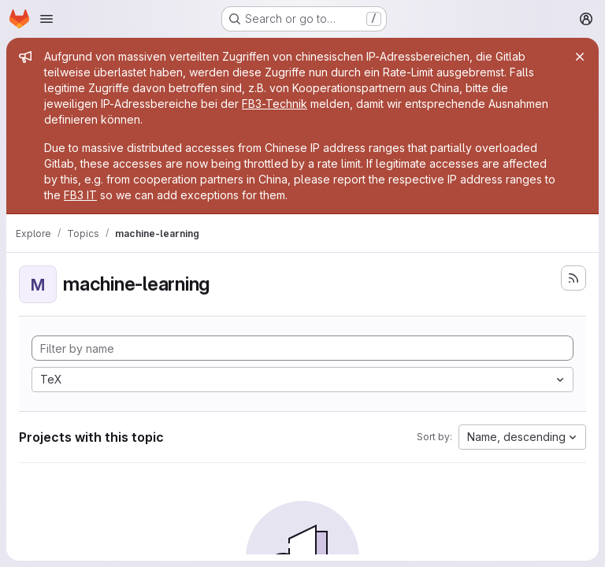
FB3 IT (80, 195)
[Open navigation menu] (46, 19)
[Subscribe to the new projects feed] (573, 278)
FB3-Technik (274, 103)
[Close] (579, 56)
